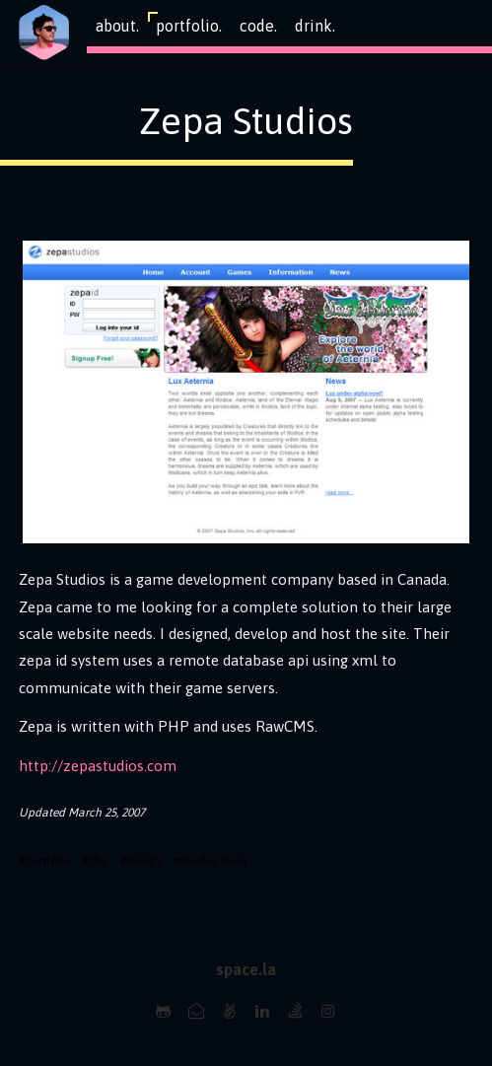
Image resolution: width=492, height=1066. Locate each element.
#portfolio (44, 861)
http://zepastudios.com (97, 765)
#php (95, 861)
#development (210, 861)
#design (140, 861)
